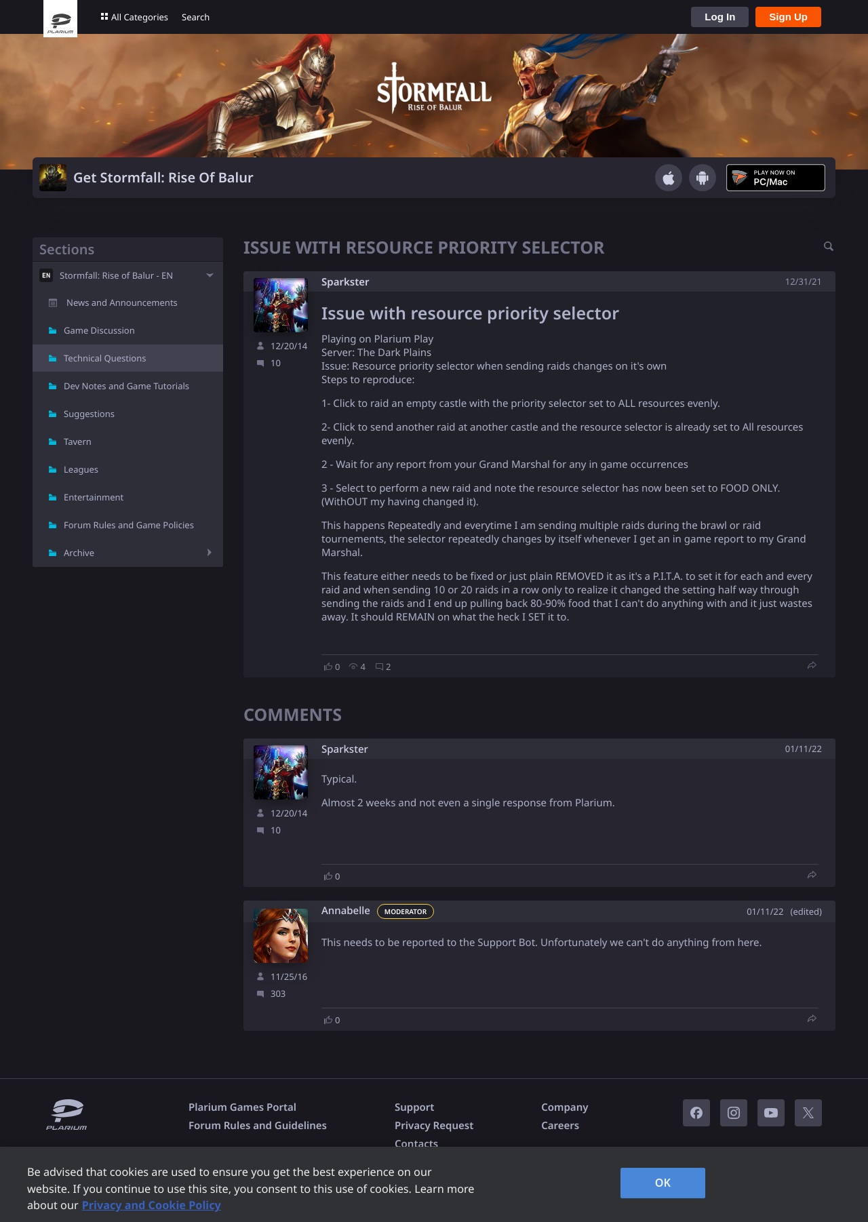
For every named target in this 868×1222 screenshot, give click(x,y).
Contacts (416, 1144)
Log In (720, 16)
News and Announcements (122, 302)
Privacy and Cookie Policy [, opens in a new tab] (151, 1205)
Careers (560, 1125)
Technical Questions (105, 358)
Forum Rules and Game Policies (129, 525)
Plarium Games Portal (242, 1107)
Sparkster (345, 282)
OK (663, 1182)
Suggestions (89, 414)
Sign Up (788, 16)
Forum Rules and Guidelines (258, 1125)
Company (564, 1107)
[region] (434, 1184)
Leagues (81, 469)
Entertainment (93, 497)
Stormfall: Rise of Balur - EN (116, 275)
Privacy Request (434, 1125)
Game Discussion (99, 330)
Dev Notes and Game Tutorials (126, 386)
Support (414, 1107)
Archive (79, 553)
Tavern (78, 441)
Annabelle (345, 911)
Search (196, 17)
